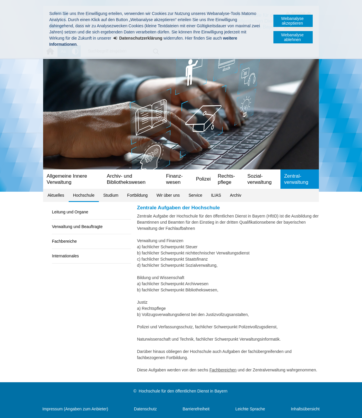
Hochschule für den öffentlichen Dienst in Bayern (183, 391)
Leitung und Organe (70, 212)
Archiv (235, 195)
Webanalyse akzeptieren (292, 21)
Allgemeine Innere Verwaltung (67, 179)
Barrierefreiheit (195, 409)
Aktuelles (56, 195)
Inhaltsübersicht (305, 409)
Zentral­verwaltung (296, 179)
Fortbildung (137, 195)
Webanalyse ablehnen (292, 37)
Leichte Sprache (250, 409)
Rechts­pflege (226, 179)
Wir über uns (168, 195)
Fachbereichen (223, 370)
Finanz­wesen (174, 179)
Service (195, 195)
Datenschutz (145, 409)
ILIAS (216, 195)
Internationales (65, 256)
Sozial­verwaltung (259, 179)
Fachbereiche (64, 241)
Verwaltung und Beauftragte (77, 226)
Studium (110, 195)
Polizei (203, 179)
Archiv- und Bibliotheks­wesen (126, 179)
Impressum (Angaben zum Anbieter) (75, 409)
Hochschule (83, 195)
